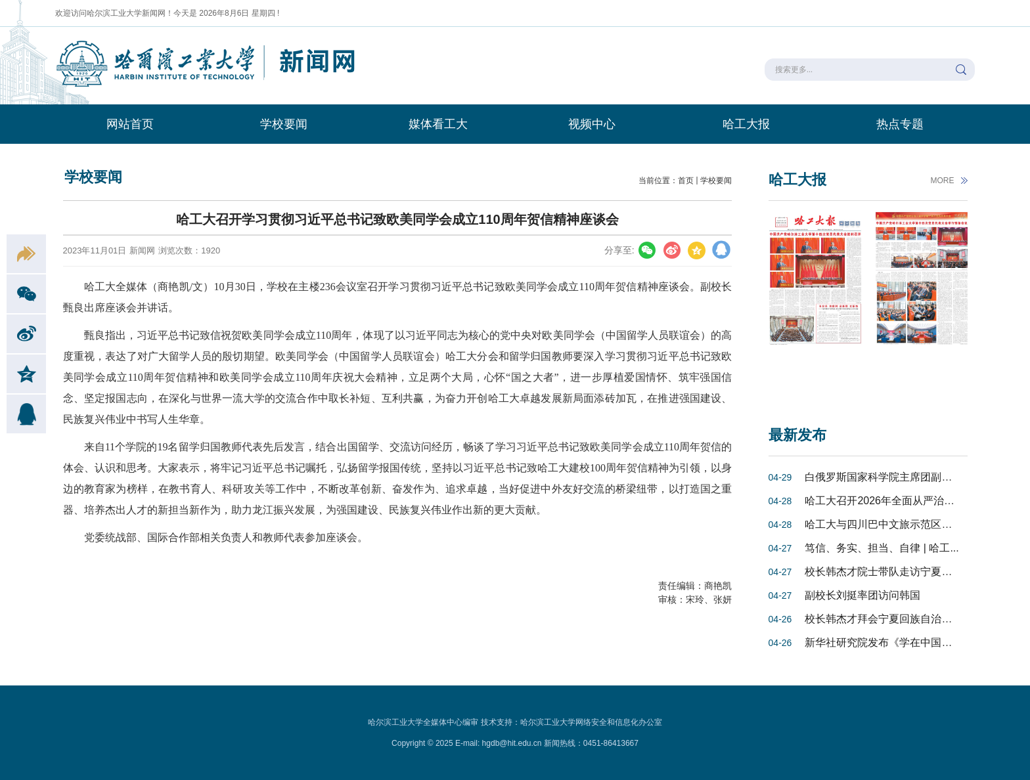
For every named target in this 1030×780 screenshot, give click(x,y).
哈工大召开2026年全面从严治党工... (889, 500)
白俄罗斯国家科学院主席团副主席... (888, 477)
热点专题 (900, 124)
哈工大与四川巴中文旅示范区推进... (888, 524)
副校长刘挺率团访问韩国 (862, 595)
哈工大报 (746, 124)
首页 (686, 180)
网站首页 (130, 124)
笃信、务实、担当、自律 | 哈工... (881, 547)
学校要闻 (283, 124)
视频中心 (592, 124)
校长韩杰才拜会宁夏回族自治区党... (888, 618)
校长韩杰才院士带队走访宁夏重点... (888, 571)
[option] (815, 303)
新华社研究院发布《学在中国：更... (888, 642)
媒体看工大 (438, 124)
